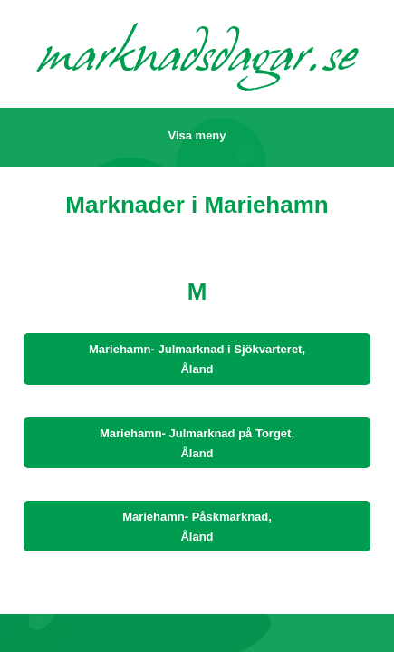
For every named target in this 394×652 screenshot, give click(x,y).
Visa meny (197, 135)
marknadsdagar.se (197, 60)
